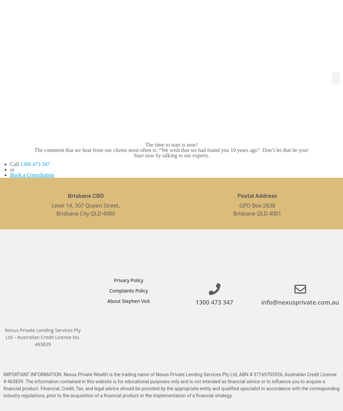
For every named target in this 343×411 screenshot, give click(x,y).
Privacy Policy (128, 280)
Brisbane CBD (86, 195)
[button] (336, 78)
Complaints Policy (128, 290)
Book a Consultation (32, 175)
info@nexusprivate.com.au (300, 302)
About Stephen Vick (129, 301)
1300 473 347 (35, 164)
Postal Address (257, 195)
